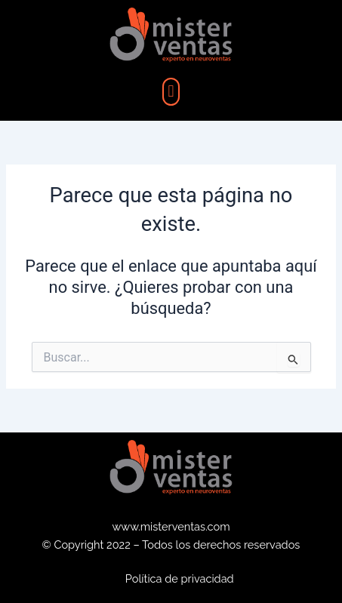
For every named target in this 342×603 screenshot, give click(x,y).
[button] (171, 92)
